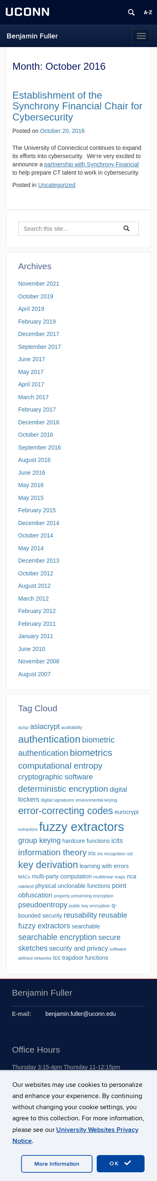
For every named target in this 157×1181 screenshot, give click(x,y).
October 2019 (35, 296)
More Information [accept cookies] (56, 1163)
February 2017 (37, 409)
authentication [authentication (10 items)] (49, 739)
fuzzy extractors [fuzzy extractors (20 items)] (81, 826)
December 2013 (38, 560)
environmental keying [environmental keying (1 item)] (96, 800)
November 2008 (38, 661)
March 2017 (33, 397)
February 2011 (37, 623)
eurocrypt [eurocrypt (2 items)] (126, 812)
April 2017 (31, 384)
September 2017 (39, 346)
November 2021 (38, 283)
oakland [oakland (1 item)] (25, 886)
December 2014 (38, 523)
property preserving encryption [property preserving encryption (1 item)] (83, 895)
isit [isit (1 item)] (130, 853)
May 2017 (30, 372)
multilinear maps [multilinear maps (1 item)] (109, 876)
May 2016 (30, 485)
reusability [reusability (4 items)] (80, 915)
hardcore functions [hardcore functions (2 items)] (86, 841)
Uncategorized (56, 185)
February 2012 (37, 611)
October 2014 (35, 535)
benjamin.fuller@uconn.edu (80, 1014)
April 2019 (31, 308)
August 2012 (34, 585)
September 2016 (39, 447)
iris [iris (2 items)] (92, 853)
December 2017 (38, 334)
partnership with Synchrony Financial (91, 164)
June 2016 (31, 472)
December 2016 (38, 422)
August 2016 (34, 460)
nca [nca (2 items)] (131, 876)
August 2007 (34, 674)
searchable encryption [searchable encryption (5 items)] (57, 937)
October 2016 (35, 434)
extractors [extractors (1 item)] (28, 829)
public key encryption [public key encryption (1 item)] (89, 905)
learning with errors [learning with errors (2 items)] (104, 866)
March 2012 (33, 598)
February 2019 (37, 321)
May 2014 (30, 548)
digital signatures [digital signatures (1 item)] (57, 800)
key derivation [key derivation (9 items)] (48, 864)
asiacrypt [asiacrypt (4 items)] (45, 726)
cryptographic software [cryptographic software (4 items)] (55, 777)
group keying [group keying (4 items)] (39, 840)
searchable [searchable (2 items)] (86, 926)
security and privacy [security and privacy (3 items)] (78, 948)
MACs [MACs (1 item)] (24, 876)
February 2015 (37, 510)
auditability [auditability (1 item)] (72, 727)
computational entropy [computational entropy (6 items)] (60, 765)
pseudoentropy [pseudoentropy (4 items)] (42, 905)
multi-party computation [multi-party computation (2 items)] (62, 876)
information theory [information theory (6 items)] (52, 852)
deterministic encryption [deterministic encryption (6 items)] (63, 788)
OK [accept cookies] (120, 1163)
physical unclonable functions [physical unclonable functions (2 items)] (72, 886)
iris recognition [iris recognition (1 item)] (111, 853)
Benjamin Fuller (32, 36)
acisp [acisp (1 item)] (23, 727)
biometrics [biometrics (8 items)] (91, 753)
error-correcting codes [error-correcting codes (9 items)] (65, 810)
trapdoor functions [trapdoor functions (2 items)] (85, 957)
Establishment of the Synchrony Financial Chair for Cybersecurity (77, 106)
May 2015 (30, 498)
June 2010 (31, 649)
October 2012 (35, 573)
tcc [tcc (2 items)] (56, 957)
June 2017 (31, 359)
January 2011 (35, 636)
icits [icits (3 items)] (117, 840)
